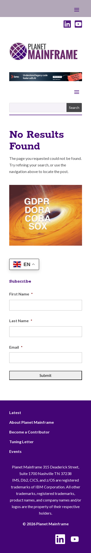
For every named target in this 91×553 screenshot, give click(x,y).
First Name (21, 294)
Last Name (20, 320)
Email (16, 347)
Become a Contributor (29, 432)
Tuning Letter (21, 441)
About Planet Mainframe (31, 422)
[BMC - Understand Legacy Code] (45, 79)
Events (15, 451)
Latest (15, 412)
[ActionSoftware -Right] (45, 244)
